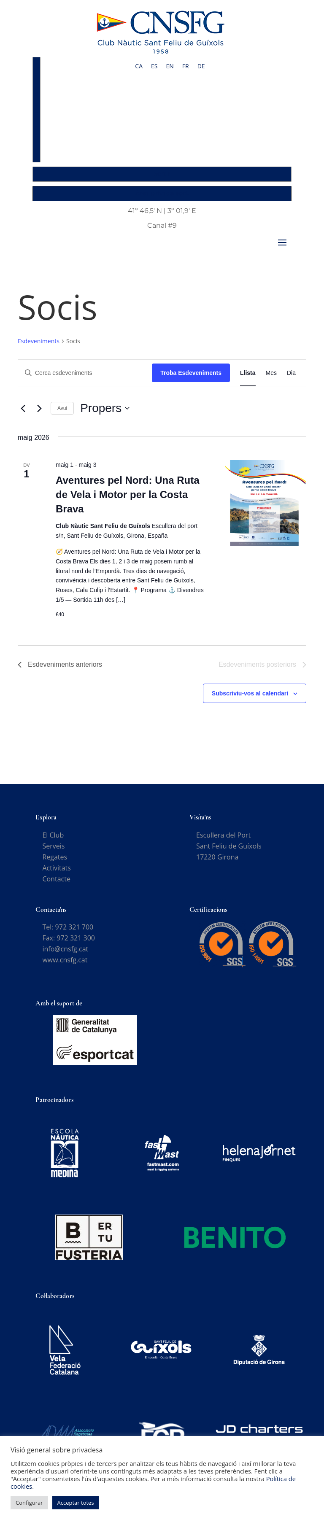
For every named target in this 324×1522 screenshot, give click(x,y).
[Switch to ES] (154, 66)
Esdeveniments (38, 346)
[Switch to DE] (201, 66)
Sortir (162, 174)
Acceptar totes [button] (75, 1502)
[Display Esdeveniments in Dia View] (291, 378)
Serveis (53, 851)
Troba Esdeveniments (190, 378)
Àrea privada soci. (162, 193)
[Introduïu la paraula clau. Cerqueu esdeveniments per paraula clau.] (85, 378)
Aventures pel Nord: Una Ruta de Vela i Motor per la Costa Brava (128, 500)
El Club (53, 840)
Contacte (56, 884)
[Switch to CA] (139, 66)
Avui (62, 414)
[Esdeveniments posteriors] (39, 414)
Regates (54, 862)
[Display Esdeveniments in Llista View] (248, 378)
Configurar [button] (29, 1502)
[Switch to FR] (185, 66)
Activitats (56, 873)
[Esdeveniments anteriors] (23, 414)
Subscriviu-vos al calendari (250, 698)
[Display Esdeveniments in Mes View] (271, 378)
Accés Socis (37, 109)
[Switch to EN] (170, 66)
